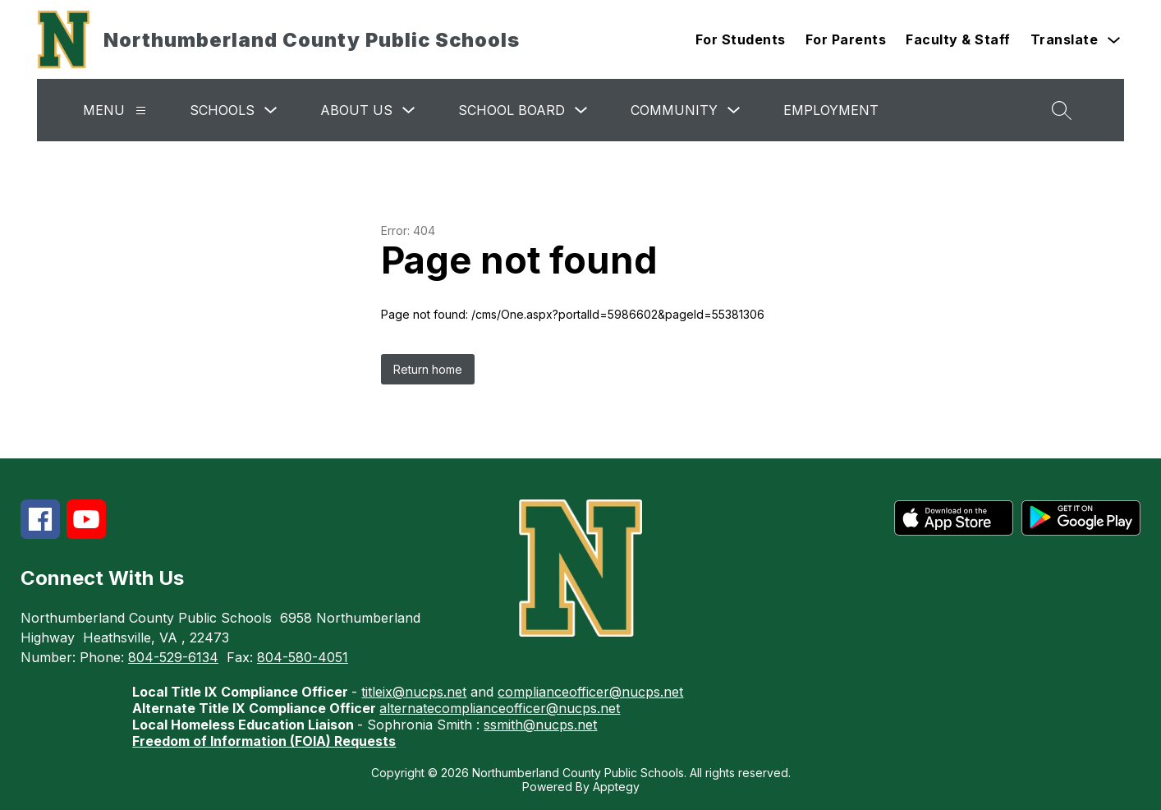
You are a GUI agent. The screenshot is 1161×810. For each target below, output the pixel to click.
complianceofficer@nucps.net (590, 691)
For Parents (846, 39)
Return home (427, 369)
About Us (356, 110)
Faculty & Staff (958, 39)
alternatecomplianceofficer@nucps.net (499, 708)
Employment (831, 110)
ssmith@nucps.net (540, 724)
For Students (740, 39)
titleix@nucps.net (413, 691)
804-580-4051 (302, 657)
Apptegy (616, 787)
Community (674, 110)
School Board (511, 110)
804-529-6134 (173, 657)
